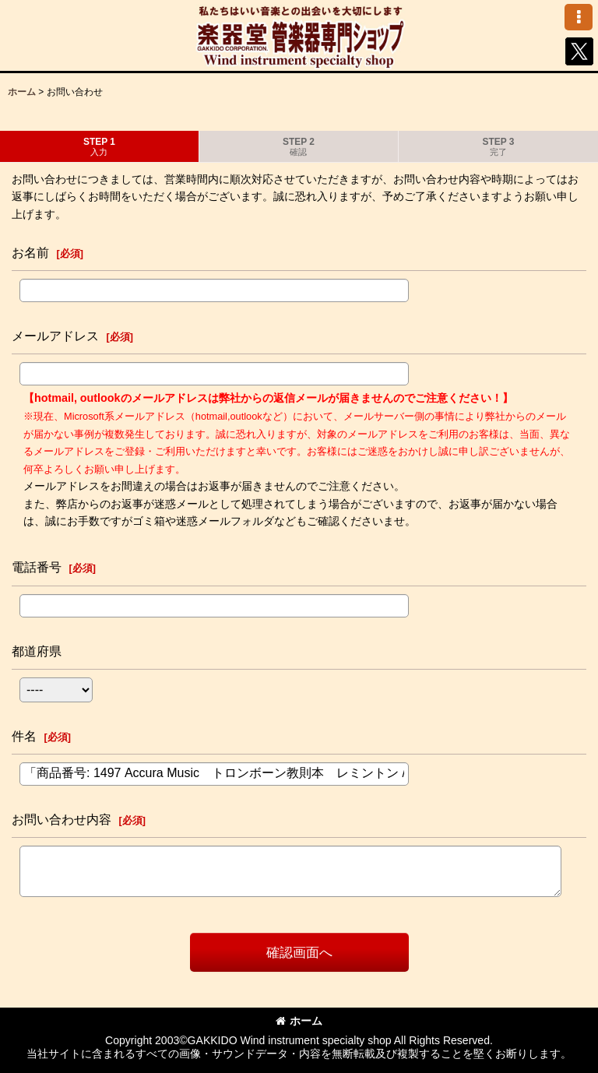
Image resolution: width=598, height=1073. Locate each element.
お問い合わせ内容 (61, 819)
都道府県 (37, 651)
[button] (579, 17)
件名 (24, 736)
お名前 (30, 252)
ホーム (299, 1021)
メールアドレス (55, 336)
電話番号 (37, 567)
